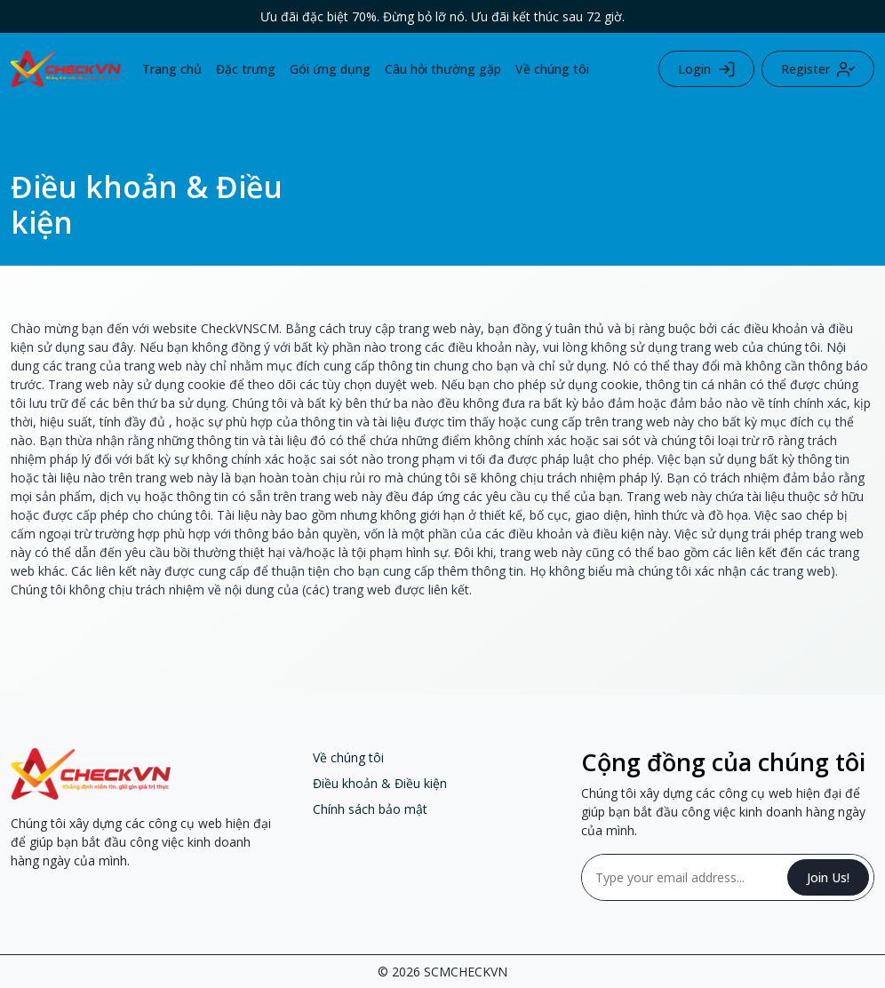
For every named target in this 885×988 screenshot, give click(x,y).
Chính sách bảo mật (370, 809)
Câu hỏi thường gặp (443, 68)
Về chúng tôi (552, 68)
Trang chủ (172, 68)
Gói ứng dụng (330, 68)
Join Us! (828, 877)
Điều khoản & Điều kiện (380, 783)
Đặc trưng (245, 68)
